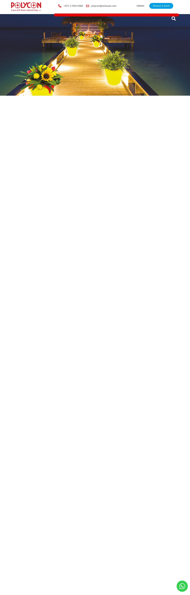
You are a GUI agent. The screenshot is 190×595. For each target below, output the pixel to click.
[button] (173, 18)
